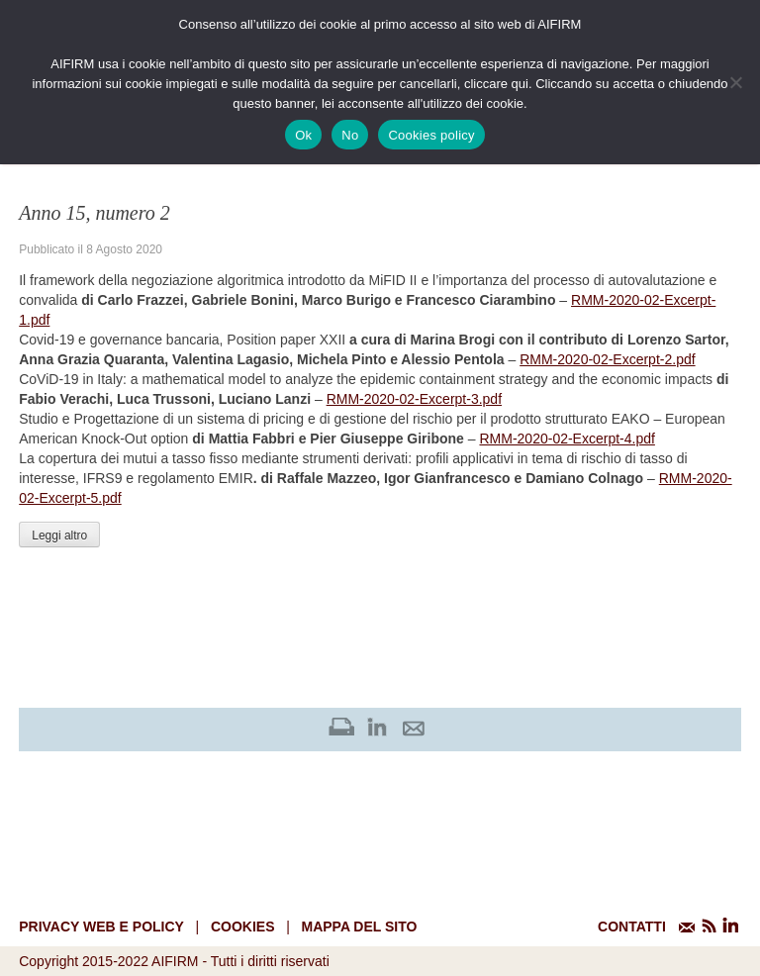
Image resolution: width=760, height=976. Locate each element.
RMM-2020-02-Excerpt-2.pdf (607, 359)
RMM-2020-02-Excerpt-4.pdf (566, 438)
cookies (243, 926)
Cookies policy (431, 135)
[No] (735, 82)
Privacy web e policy (101, 926)
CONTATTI (632, 926)
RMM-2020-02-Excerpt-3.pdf (414, 399)
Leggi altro (59, 535)
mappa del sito (359, 926)
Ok (303, 135)
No (349, 135)
